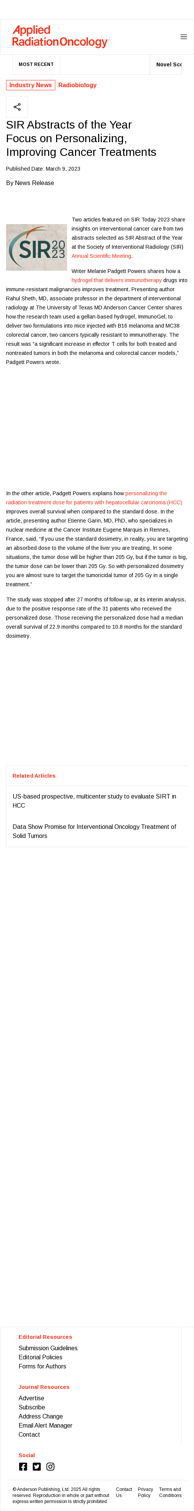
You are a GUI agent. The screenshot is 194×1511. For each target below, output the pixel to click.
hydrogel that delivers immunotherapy (117, 280)
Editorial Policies (41, 1357)
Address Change (41, 1416)
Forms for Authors (42, 1366)
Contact (29, 1434)
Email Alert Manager (45, 1425)
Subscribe (32, 1407)
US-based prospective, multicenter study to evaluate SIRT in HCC (94, 801)
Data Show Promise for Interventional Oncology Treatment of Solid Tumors (94, 831)
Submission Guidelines (48, 1348)
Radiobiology (77, 85)
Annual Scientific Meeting (101, 256)
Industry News (30, 85)
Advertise (31, 1398)
